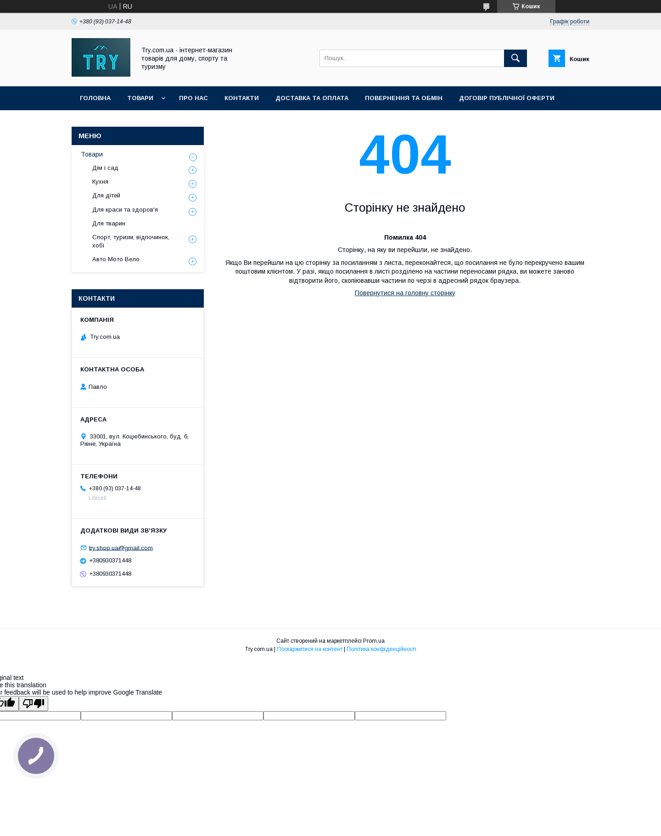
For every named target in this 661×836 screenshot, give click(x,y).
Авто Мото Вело (116, 259)
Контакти (241, 98)
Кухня (100, 181)
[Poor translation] (33, 703)
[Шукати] (515, 58)
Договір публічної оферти (507, 98)
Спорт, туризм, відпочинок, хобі (130, 241)
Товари (140, 98)
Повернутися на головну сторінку (405, 293)
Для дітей (106, 195)
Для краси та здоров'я (125, 209)
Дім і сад (105, 167)
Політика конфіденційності (381, 649)
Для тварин (108, 223)
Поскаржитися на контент (309, 649)
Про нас (193, 98)
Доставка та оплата (311, 98)
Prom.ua (374, 641)
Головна (95, 98)
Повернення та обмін (404, 98)
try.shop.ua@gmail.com (121, 547)
